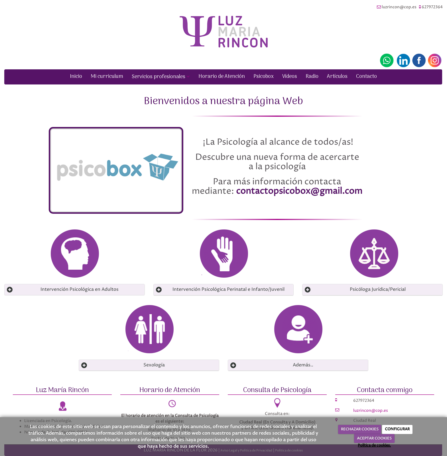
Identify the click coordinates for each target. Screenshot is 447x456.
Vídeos (289, 76)
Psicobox (263, 76)
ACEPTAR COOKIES (374, 438)
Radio (312, 76)
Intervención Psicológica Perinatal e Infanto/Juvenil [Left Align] (228, 289)
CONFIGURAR (397, 429)
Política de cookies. (374, 445)
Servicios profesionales (161, 77)
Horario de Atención (221, 76)
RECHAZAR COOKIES (360, 429)
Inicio (76, 76)
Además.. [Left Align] (303, 365)
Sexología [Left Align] (154, 365)
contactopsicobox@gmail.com (299, 191)
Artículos (337, 76)
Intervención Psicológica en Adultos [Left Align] (79, 289)
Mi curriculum (107, 76)
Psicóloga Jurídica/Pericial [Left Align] (378, 289)
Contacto (366, 76)
